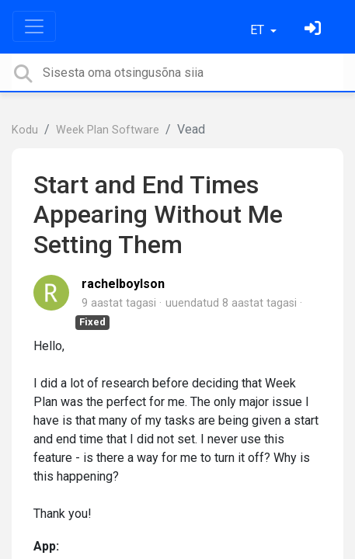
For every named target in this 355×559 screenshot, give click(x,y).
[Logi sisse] (314, 30)
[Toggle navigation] (34, 26)
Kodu (25, 130)
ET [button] (258, 30)
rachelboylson (123, 283)
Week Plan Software (107, 130)
